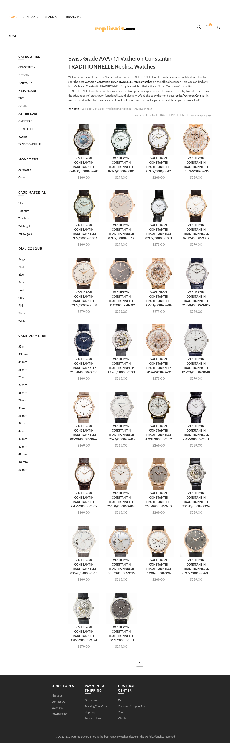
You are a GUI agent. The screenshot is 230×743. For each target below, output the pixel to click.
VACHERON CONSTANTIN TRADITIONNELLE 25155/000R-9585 (84, 499)
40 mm (23, 462)
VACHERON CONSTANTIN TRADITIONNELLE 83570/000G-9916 (84, 566)
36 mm (22, 416)
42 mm (22, 446)
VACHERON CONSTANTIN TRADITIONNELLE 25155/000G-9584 (196, 432)
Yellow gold (25, 234)
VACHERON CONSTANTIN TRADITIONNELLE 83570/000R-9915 (121, 566)
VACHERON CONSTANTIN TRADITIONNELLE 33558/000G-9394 (196, 499)
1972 (21, 98)
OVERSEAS (25, 121)
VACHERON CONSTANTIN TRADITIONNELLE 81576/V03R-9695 (159, 365)
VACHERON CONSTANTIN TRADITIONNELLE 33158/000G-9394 (83, 633)
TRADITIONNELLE (29, 144)
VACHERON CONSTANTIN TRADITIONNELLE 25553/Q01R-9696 (159, 298)
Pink (20, 305)
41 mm (22, 454)
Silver (21, 313)
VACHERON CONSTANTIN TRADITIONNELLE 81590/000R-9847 (84, 432)
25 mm (22, 385)
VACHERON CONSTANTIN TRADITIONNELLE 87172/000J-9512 (158, 164)
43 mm (22, 439)
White (22, 321)
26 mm (22, 377)
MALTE (22, 106)
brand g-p (52, 17)
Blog (12, 36)
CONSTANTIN (26, 67)
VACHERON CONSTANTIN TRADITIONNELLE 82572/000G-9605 (121, 432)
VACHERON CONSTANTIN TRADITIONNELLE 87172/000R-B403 (196, 566)
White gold (24, 226)
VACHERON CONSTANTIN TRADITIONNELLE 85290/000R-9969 (159, 566)
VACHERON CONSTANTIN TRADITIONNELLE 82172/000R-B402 (121, 298)
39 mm (22, 469)
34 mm (22, 362)
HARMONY (25, 83)
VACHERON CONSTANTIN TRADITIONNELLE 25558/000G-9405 (196, 298)
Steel (21, 203)
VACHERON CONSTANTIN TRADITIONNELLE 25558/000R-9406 (121, 499)
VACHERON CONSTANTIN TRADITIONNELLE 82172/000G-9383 (158, 231)
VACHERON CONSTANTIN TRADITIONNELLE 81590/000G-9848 (196, 365)
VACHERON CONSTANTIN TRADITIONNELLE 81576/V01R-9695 (196, 164)
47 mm (22, 431)
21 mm (22, 400)
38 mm (22, 408)
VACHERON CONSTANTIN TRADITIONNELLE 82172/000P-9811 (121, 633)
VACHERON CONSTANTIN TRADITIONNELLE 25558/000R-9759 (158, 499)
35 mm (22, 346)
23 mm (22, 392)
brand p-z (73, 17)
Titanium (23, 218)
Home (13, 17)
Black (21, 267)
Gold (21, 290)
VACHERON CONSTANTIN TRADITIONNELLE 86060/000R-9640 (83, 164)
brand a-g (31, 17)
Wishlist (210, 25)
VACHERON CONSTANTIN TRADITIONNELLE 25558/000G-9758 (83, 365)
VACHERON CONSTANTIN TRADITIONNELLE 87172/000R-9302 (83, 231)
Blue (21, 274)
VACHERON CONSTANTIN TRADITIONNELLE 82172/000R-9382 (196, 231)
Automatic (24, 170)
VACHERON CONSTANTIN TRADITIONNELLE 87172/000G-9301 (121, 164)
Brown (22, 282)
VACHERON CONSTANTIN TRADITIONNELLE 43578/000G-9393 (121, 365)
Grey (21, 298)
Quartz (22, 177)
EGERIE (23, 137)
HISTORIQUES (27, 90)
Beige (21, 259)
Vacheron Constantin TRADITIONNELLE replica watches (118, 82)
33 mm (22, 369)
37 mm (22, 423)
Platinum (23, 211)
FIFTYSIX (23, 75)
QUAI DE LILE (26, 129)
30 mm (23, 354)
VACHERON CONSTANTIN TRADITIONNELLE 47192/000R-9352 (158, 432)
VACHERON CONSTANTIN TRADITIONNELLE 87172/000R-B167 (121, 231)
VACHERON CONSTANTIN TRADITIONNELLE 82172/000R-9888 (83, 298)
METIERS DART (27, 113)
